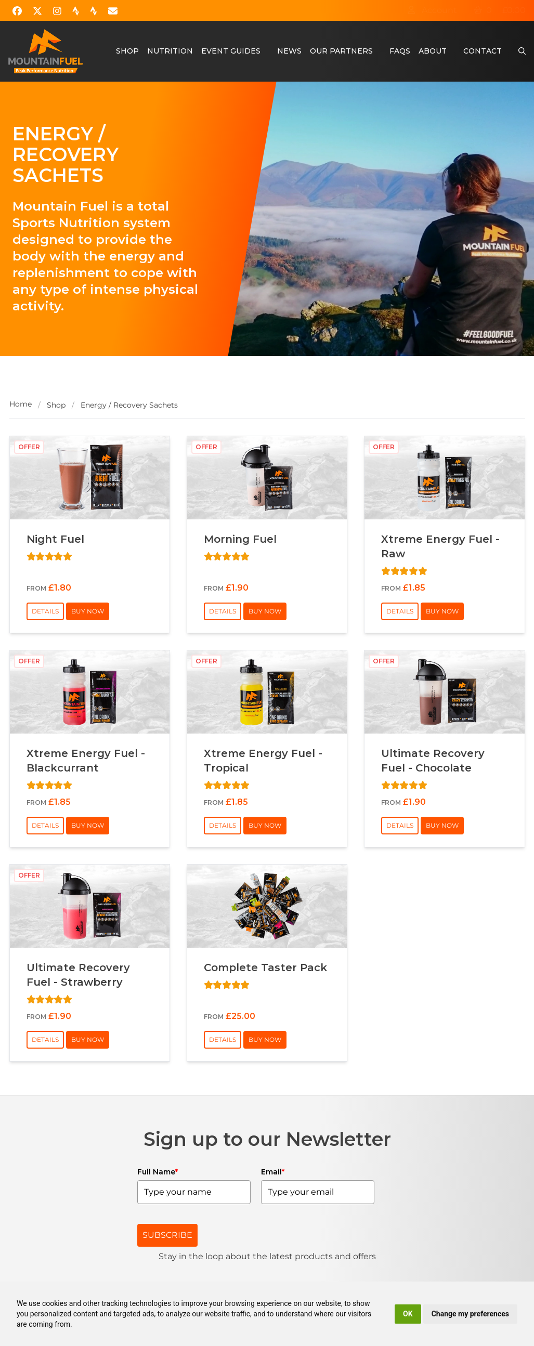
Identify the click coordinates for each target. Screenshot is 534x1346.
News (289, 51)
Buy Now (87, 611)
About (433, 51)
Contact (482, 51)
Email (272, 1172)
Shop (127, 51)
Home (20, 404)
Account (432, 10)
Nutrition (170, 51)
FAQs (399, 51)
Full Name (157, 1172)
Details (45, 611)
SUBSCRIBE (167, 1235)
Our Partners (341, 51)
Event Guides (231, 51)
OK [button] (408, 1314)
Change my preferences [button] (470, 1314)
